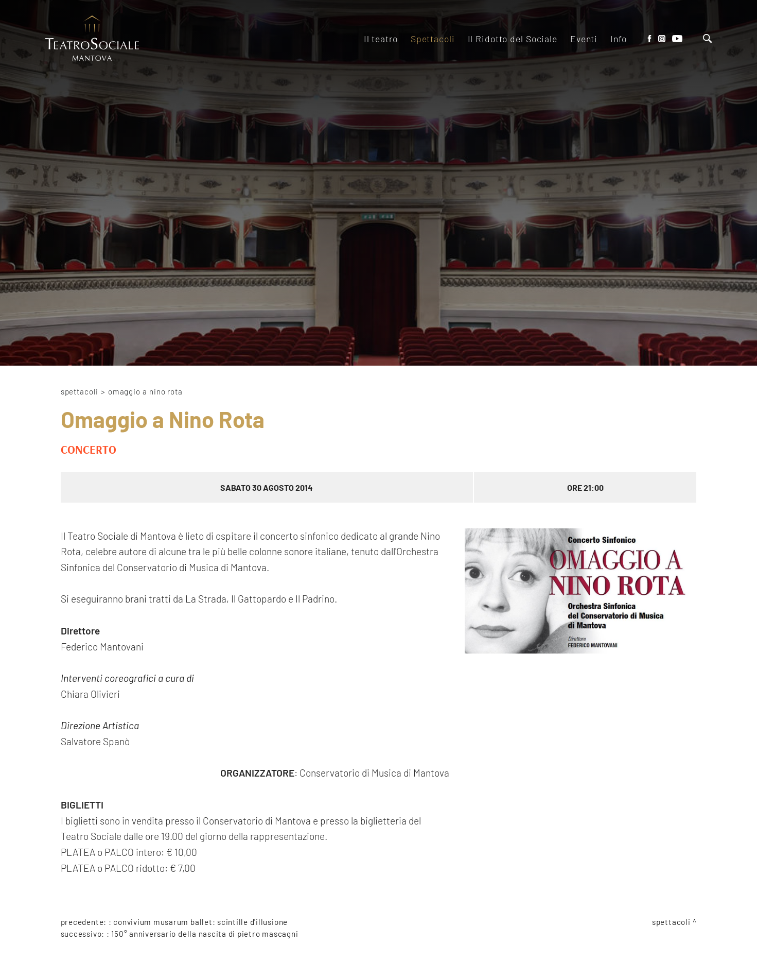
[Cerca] (707, 39)
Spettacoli (79, 391)
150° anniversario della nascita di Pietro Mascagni (204, 933)
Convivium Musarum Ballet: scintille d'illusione (200, 921)
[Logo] (92, 38)
